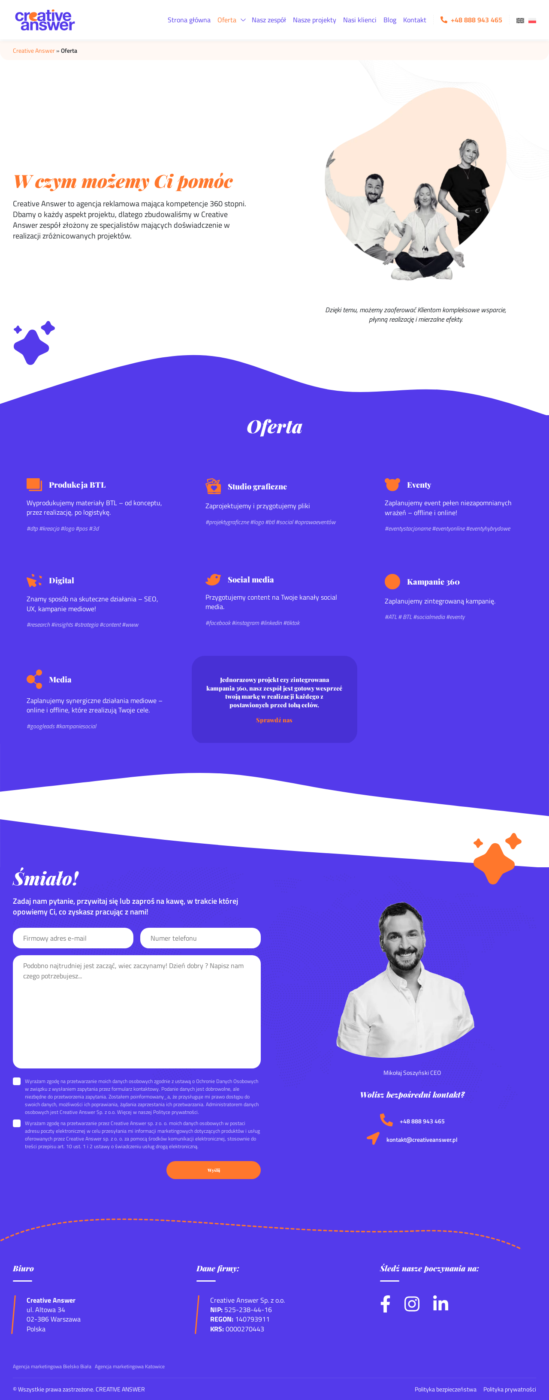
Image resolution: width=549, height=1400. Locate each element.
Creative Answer (34, 50)
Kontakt (414, 20)
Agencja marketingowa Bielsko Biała (52, 1366)
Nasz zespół (269, 20)
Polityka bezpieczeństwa (446, 1389)
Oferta (226, 20)
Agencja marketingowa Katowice (130, 1366)
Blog (389, 20)
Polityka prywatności (509, 1389)
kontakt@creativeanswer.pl (422, 1139)
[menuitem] (520, 20)
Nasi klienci (360, 20)
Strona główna (189, 20)
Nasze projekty (314, 20)
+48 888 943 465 (422, 1121)
